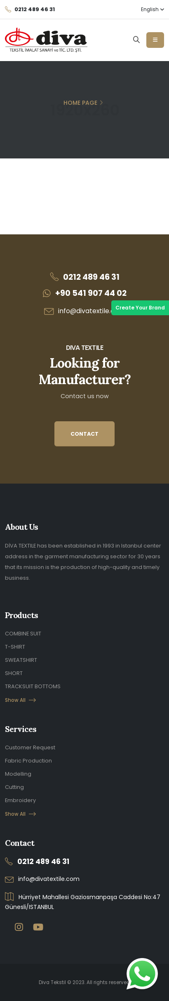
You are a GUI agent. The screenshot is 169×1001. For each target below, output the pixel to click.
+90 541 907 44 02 (91, 293)
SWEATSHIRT (21, 660)
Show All (20, 700)
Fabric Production (28, 761)
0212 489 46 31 (91, 277)
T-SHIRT (15, 647)
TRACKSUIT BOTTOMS (33, 686)
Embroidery (20, 800)
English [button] (152, 9)
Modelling (18, 774)
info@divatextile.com (91, 311)
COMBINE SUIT (23, 633)
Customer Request (30, 747)
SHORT (14, 673)
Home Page (80, 103)
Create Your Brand (140, 307)
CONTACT (84, 433)
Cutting (14, 787)
